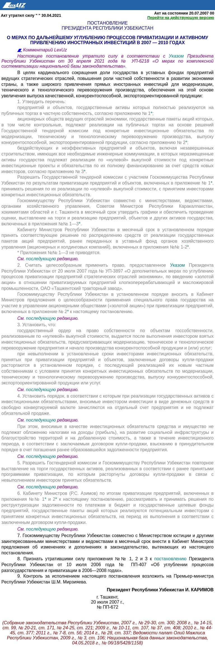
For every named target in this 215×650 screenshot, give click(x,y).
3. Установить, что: (36, 324)
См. (21, 258)
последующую (41, 258)
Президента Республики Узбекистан (107, 28)
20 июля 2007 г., (107, 602)
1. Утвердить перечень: (41, 101)
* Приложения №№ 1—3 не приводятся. (59, 252)
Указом (178, 56)
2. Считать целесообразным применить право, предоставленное (93, 265)
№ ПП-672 (107, 607)
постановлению (170, 558)
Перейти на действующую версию (180, 17)
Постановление (107, 23)
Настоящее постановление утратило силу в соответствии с (93, 56)
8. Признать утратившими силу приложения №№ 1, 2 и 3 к (85, 558)
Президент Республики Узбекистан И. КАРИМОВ (160, 589)
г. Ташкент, (107, 597)
